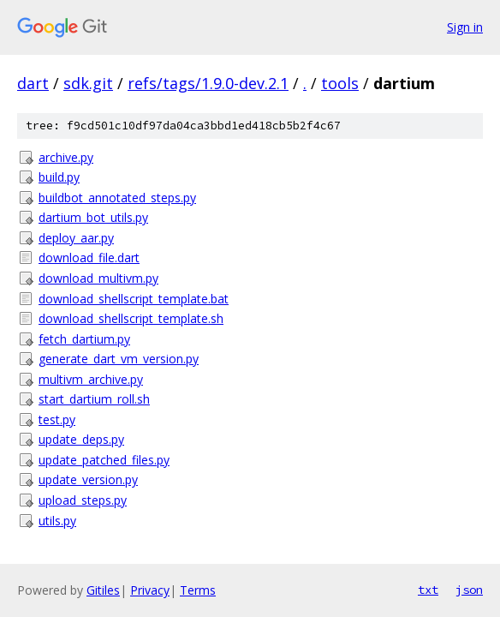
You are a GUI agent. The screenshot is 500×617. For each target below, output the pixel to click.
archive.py (66, 157)
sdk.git (88, 83)
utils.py (57, 520)
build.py (59, 177)
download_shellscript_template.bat (134, 299)
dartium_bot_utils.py (93, 217)
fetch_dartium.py (84, 339)
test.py (57, 419)
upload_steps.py (83, 500)
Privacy (150, 590)
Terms (198, 590)
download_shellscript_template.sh (131, 318)
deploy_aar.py (76, 238)
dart (33, 83)
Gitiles (103, 590)
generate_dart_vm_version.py (119, 358)
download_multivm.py (98, 278)
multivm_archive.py (91, 379)
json (469, 589)
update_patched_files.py (104, 460)
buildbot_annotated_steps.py (117, 197)
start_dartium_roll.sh (94, 399)
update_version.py (88, 479)
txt (428, 589)
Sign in (465, 27)
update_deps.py (81, 439)
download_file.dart (89, 257)
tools (340, 83)
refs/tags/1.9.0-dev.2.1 (208, 83)
